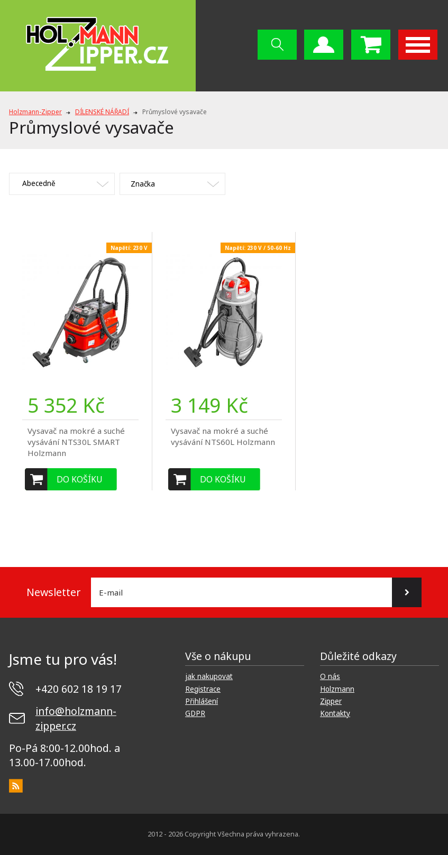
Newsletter (53, 592)
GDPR (195, 713)
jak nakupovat (209, 676)
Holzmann (337, 689)
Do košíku (80, 479)
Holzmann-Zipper (35, 111)
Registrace (203, 689)
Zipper (331, 701)
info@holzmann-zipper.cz (75, 718)
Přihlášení (201, 701)
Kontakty (335, 713)
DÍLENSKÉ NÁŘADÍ (102, 111)
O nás (330, 676)
